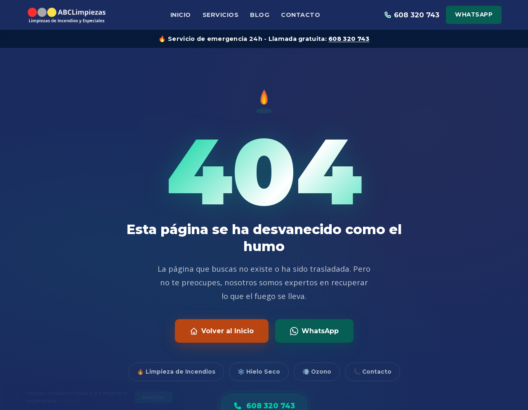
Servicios (221, 15)
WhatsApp (474, 14)
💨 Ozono (316, 371)
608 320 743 (348, 39)
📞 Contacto (372, 371)
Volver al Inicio (222, 331)
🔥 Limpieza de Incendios (176, 371)
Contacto (300, 15)
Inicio (180, 15)
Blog (259, 15)
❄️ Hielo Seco (259, 371)
